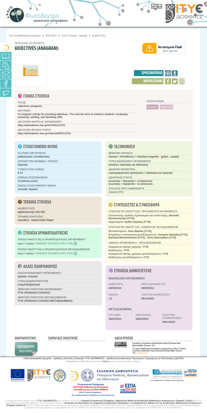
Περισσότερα (142, 353)
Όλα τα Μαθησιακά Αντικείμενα (25, 35)
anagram (152, 107)
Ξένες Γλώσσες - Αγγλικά (74, 35)
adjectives (166, 107)
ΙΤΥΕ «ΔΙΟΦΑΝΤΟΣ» (47, 400)
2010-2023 (50, 35)
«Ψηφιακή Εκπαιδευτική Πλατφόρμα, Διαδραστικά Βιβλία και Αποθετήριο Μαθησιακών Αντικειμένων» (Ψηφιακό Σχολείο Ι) (137, 400)
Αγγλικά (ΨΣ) (99, 35)
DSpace (106, 361)
